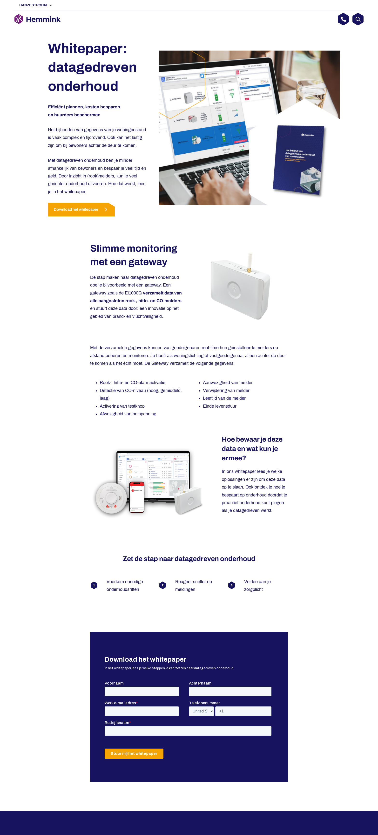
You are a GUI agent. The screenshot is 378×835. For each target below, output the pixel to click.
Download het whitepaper (76, 209)
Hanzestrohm (33, 5)
